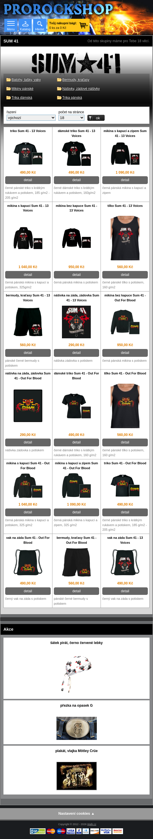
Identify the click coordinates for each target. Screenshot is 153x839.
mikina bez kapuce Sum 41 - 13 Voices (76, 208)
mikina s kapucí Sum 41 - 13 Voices (27, 208)
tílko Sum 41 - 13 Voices (125, 205)
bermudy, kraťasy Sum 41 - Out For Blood (76, 540)
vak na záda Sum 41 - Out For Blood (28, 540)
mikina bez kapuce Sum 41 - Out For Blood (125, 298)
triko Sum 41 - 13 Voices (28, 131)
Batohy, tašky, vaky (26, 80)
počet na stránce (71, 112)
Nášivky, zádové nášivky (81, 89)
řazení (11, 112)
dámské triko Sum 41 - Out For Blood (76, 376)
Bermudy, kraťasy (75, 80)
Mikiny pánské (22, 89)
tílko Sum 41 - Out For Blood (125, 373)
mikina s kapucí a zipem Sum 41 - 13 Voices (124, 133)
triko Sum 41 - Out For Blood (125, 463)
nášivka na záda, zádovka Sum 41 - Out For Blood (27, 376)
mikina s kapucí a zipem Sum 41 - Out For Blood (76, 465)
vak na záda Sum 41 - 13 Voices (125, 540)
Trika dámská (22, 98)
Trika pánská (72, 98)
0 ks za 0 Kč (63, 25)
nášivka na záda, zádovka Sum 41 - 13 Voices (76, 298)
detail (28, 180)
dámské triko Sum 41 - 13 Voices (76, 133)
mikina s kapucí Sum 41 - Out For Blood (28, 465)
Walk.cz (91, 824)
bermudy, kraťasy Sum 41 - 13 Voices (28, 298)
